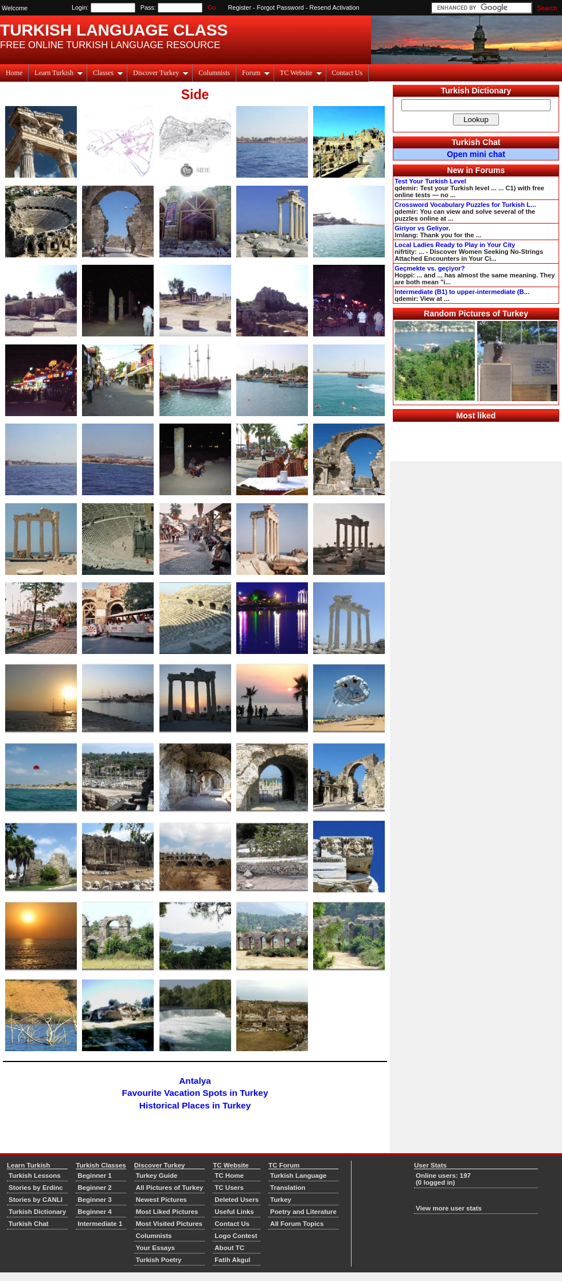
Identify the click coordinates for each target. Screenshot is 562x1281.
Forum (256, 73)
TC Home (229, 1175)
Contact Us (347, 73)
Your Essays (155, 1247)
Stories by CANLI (36, 1199)
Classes (108, 73)
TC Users (229, 1187)
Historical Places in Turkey (195, 1105)
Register (240, 7)
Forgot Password (280, 7)
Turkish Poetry (159, 1259)
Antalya (194, 1081)
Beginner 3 (94, 1199)
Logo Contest (235, 1235)
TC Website (301, 73)
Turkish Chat (476, 142)
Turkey (280, 1199)
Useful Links (233, 1211)
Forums (490, 170)
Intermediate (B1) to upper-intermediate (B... (462, 291)
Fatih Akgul (232, 1259)
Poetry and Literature (303, 1211)
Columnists (214, 73)
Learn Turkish (58, 73)
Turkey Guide (157, 1175)
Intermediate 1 (99, 1223)
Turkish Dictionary (476, 90)
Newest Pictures (161, 1199)
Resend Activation (335, 7)
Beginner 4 (94, 1211)
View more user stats (449, 1208)
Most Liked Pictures (167, 1211)
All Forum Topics (296, 1223)
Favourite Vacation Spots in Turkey (195, 1093)
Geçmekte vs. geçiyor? (430, 268)
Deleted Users (236, 1199)
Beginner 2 (94, 1187)
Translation (287, 1187)
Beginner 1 (94, 1175)
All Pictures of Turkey (170, 1187)
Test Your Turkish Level (430, 181)
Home (14, 73)
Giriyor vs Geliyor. (422, 228)
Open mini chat (476, 154)
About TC (229, 1247)
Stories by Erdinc (36, 1187)
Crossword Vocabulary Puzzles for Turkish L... (465, 204)
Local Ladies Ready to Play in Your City (455, 244)
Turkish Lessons (35, 1175)
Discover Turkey (161, 73)
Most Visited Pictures (169, 1223)
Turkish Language (298, 1175)
